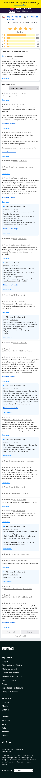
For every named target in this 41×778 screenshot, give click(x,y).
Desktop (5, 702)
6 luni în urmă (29, 461)
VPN (4, 724)
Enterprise (6, 710)
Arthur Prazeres (18, 167)
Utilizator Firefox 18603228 (13, 351)
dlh (14, 511)
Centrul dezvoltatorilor (11, 673)
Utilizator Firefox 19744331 (13, 589)
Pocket (5, 735)
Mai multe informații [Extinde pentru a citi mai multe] (9, 124)
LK (14, 104)
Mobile (5, 706)
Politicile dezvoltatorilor (12, 676)
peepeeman (17, 132)
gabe (15, 93)
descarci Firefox (20, 5)
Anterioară (11, 632)
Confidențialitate (7, 749)
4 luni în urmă (22, 93)
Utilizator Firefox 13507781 (13, 420)
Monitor (5, 732)
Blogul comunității (9, 680)
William (15, 343)
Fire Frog (16, 554)
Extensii (12, 11)
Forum (4, 684)
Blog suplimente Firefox (12, 665)
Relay (4, 728)
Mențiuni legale (7, 751)
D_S (14, 301)
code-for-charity (17, 22)
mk (14, 487)
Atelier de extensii (9, 669)
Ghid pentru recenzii (10, 692)
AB (14, 295)
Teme (18, 11)
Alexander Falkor (19, 461)
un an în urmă (12, 59)
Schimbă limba (7, 770)
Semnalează (6, 78)
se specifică (25, 755)
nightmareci (17, 467)
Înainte (30, 632)
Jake (14, 500)
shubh (15, 560)
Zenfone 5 (16, 245)
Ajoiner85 (16, 493)
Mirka (15, 239)
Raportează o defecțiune (12, 688)
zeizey (15, 161)
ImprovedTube (31, 22)
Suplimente (7, 658)
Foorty (15, 178)
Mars (14, 357)
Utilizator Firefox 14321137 (13, 597)
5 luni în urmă (22, 178)
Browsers (6, 720)
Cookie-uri (20, 749)
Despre (5, 661)
